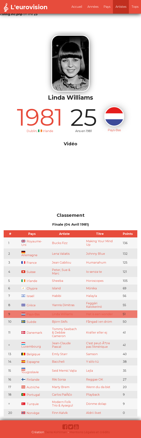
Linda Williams (62, 314)
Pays (107, 6)
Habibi (56, 296)
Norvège (30, 413)
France (29, 262)
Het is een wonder (99, 314)
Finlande (30, 379)
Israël (27, 296)
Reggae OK (94, 379)
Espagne (30, 362)
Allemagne (29, 254)
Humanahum (96, 262)
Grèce (28, 305)
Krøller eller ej (96, 332)
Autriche (30, 387)
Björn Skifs (59, 321)
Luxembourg (31, 345)
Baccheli (58, 361)
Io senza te (94, 272)
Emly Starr (60, 354)
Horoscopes (94, 281)
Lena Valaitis (61, 253)
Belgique (30, 354)
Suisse (28, 272)
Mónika (91, 288)
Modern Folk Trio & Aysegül (62, 403)
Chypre (29, 288)
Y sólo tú (92, 361)
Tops (134, 6)
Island (56, 288)
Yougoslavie (30, 371)
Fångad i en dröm (99, 321)
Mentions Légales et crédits (90, 432)
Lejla (89, 370)
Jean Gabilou (61, 262)
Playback (93, 394)
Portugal (30, 395)
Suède (28, 322)
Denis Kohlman (56, 432)
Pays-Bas (30, 314)
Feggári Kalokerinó (94, 305)
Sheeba (57, 281)
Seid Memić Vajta (64, 370)
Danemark (31, 332)
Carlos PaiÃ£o (62, 394)
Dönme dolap (96, 404)
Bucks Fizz (60, 243)
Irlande (29, 281)
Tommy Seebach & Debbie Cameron (64, 332)
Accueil (76, 6)
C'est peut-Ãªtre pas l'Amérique (98, 344)
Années (92, 6)
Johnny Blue (95, 253)
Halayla (91, 296)
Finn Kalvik (60, 413)
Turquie (30, 404)
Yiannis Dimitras (63, 305)
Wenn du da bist (98, 387)
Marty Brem (60, 387)
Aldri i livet (93, 413)
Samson (92, 354)
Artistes (120, 6)
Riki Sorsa (59, 379)
